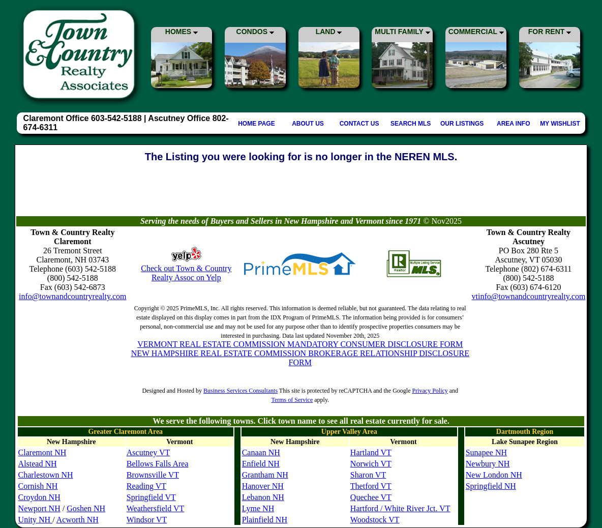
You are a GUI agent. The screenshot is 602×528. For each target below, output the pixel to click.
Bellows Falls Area (158, 463)
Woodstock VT (375, 519)
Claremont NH (42, 452)
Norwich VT (371, 463)
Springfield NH (491, 486)
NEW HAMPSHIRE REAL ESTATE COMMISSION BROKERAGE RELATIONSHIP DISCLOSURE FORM (300, 358)
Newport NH (39, 508)
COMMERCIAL (476, 31)
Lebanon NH (263, 497)
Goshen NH (86, 508)
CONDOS (255, 31)
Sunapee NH (486, 452)
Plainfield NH (264, 519)
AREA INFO (513, 123)
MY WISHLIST (560, 123)
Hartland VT (371, 452)
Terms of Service (292, 399)
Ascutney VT (148, 452)
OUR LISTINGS (462, 123)
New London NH (494, 475)
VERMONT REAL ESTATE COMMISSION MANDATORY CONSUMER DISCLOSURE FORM (300, 344)
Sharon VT (368, 475)
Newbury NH (488, 463)
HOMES (181, 31)
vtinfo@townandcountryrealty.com (529, 296)
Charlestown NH (45, 475)
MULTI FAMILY (402, 31)
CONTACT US (359, 123)
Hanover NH (263, 486)
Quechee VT (371, 497)
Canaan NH (261, 452)
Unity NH (35, 519)
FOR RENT (549, 31)
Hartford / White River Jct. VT (400, 508)
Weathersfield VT (155, 508)
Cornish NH (38, 486)
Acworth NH (77, 519)
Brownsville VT (153, 475)
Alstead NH (37, 463)
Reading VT (146, 486)
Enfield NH (261, 463)
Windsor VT (147, 519)
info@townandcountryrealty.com (72, 296)
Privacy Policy (429, 390)
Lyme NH (258, 508)
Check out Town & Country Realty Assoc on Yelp (186, 273)
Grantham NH (265, 475)
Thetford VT (371, 486)
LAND (329, 31)
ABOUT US (308, 123)
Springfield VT (151, 497)
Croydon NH (39, 497)
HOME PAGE (256, 123)
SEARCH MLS (410, 123)
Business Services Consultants (240, 390)
